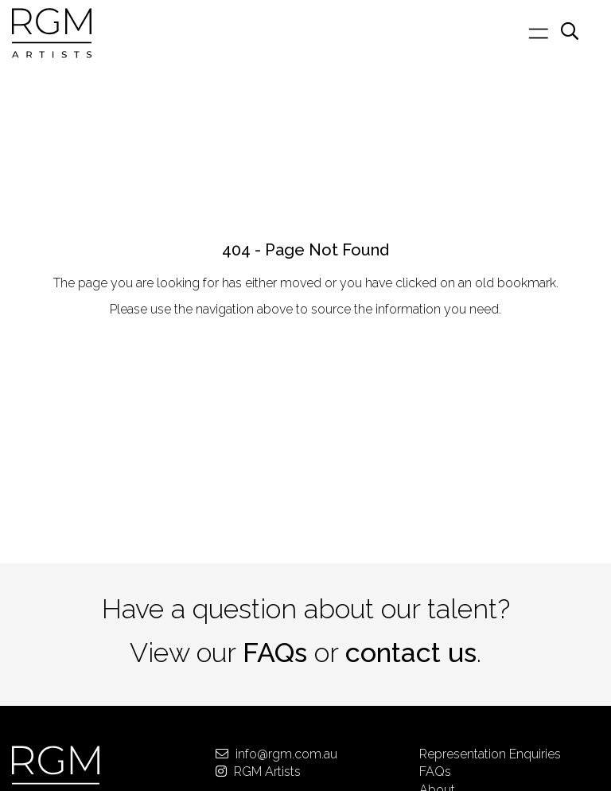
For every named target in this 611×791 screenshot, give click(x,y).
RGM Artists (258, 771)
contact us (411, 652)
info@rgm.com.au (276, 754)
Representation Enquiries (490, 754)
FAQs (275, 652)
